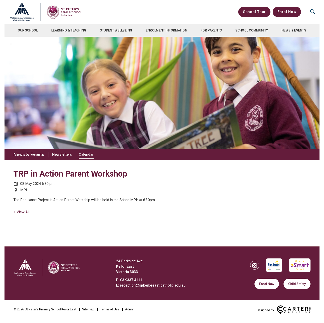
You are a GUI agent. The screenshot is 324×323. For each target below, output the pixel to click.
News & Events (293, 30)
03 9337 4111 (131, 280)
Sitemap (88, 309)
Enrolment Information (166, 30)
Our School (28, 30)
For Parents (211, 30)
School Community (251, 30)
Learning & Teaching (68, 30)
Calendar (86, 154)
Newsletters (62, 154)
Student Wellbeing (116, 30)
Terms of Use (109, 309)
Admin (130, 309)
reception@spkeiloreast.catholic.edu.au (153, 285)
